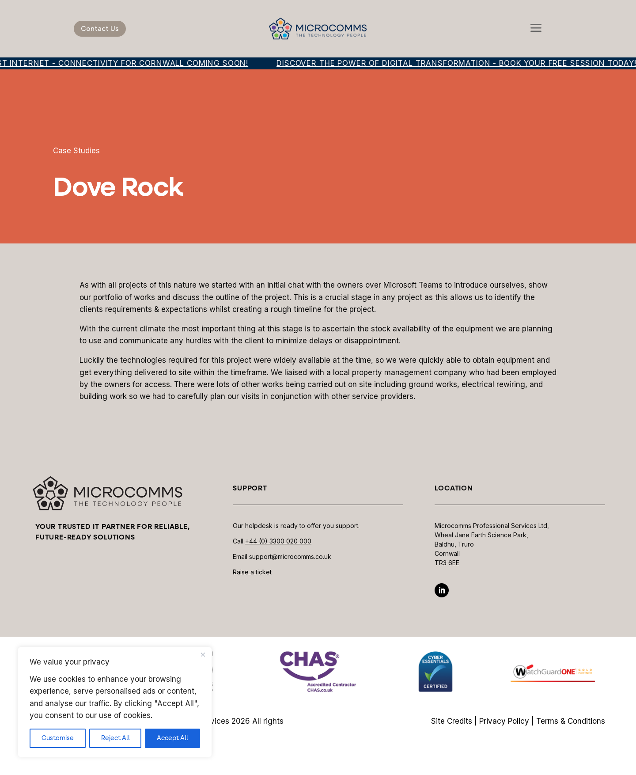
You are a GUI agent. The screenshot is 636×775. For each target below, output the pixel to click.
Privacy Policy (504, 721)
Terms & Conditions (570, 721)
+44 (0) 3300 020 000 (278, 541)
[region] (115, 702)
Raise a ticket (252, 572)
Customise (58, 738)
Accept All (172, 738)
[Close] (202, 654)
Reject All (115, 738)
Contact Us (100, 28)
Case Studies (76, 150)
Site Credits (451, 721)
